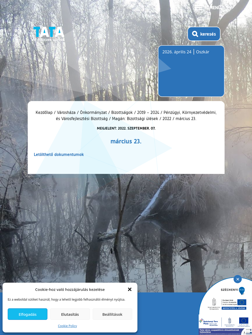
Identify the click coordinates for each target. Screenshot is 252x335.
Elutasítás (70, 314)
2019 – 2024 (148, 112)
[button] (129, 289)
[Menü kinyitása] (207, 7)
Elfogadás (28, 314)
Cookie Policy (67, 326)
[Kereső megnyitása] (203, 34)
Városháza (66, 112)
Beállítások (112, 314)
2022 (167, 118)
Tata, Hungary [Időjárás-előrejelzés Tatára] (191, 74)
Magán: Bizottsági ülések (135, 118)
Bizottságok (122, 112)
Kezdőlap (45, 112)
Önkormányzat (93, 112)
